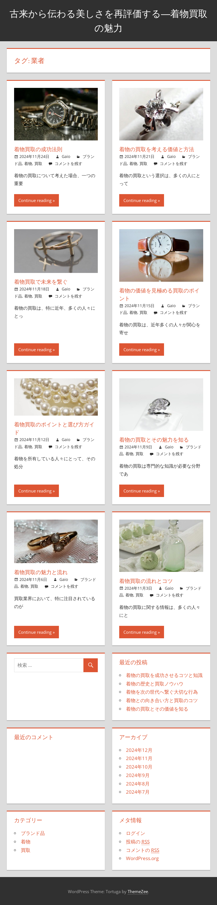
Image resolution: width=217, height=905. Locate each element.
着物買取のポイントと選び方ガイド (53, 428)
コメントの (142, 850)
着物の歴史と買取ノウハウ (154, 683)
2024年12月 (139, 750)
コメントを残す (68, 163)
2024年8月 (138, 783)
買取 (38, 163)
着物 (28, 163)
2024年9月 (138, 775)
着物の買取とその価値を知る (157, 709)
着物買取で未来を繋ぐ (42, 281)
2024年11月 (139, 758)
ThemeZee (138, 891)
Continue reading (35, 200)
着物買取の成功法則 (39, 149)
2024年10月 (139, 766)
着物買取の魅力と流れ (42, 572)
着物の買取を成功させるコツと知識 (164, 675)
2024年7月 (138, 792)
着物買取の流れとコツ (147, 580)
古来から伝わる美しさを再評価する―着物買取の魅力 (108, 20)
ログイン (135, 833)
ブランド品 (33, 833)
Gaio (66, 156)
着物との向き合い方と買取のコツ (162, 700)
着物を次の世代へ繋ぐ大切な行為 (162, 692)
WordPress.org (142, 858)
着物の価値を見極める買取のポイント (158, 294)
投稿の (138, 841)
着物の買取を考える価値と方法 (158, 149)
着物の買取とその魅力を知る (155, 439)
